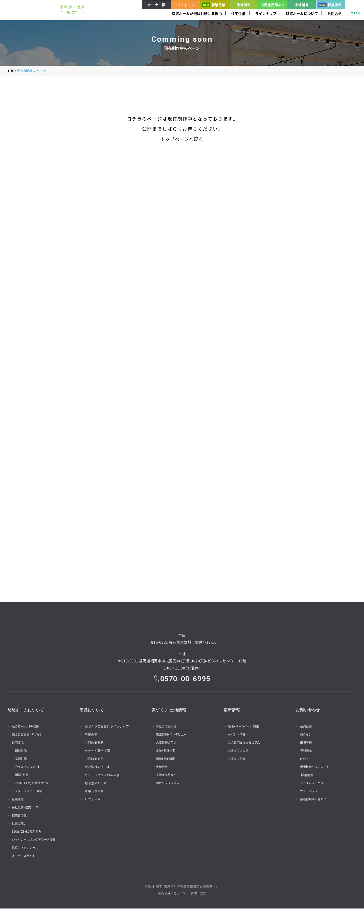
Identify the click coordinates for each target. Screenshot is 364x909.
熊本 (194, 894)
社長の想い (21, 824)
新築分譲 (213, 4)
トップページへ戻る (182, 139)
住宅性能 (238, 13)
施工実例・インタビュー (173, 735)
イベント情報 (238, 735)
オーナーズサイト (25, 856)
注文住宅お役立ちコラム (246, 743)
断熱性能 (22, 751)
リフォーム (185, 4)
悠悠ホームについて (302, 13)
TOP (11, 71)
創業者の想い (22, 816)
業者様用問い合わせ (315, 799)
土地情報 (244, 4)
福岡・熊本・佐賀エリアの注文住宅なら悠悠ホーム (183, 886)
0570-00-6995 (185, 679)
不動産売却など (273, 4)
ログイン (307, 735)
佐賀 (203, 894)
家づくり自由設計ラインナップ (107, 727)
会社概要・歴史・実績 (27, 808)
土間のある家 (94, 743)
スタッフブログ (240, 751)
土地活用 (302, 4)
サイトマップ (310, 791)
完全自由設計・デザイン (29, 735)
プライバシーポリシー (316, 783)
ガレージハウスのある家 (102, 775)
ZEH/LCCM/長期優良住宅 (34, 783)
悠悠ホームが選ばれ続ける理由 (197, 13)
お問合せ (334, 13)
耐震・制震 (23, 775)
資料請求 (307, 751)
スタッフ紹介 (238, 759)
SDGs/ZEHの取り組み (28, 832)
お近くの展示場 (168, 727)
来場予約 (307, 743)
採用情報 (330, 4)
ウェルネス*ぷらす (29, 767)
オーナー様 (156, 4)
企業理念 (19, 799)
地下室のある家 (96, 783)
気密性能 (22, 759)
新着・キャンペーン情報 (245, 727)
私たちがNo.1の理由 (27, 727)
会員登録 (307, 727)
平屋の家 (91, 735)
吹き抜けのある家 (97, 767)
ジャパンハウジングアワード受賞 (36, 840)
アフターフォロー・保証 (29, 791)
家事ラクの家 (94, 791)
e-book (306, 759)
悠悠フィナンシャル (27, 848)
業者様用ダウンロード (316, 767)
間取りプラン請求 (169, 783)
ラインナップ (266, 13)
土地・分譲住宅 (167, 751)
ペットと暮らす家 (97, 751)
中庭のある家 (94, 759)
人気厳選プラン (168, 743)
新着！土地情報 (167, 759)
